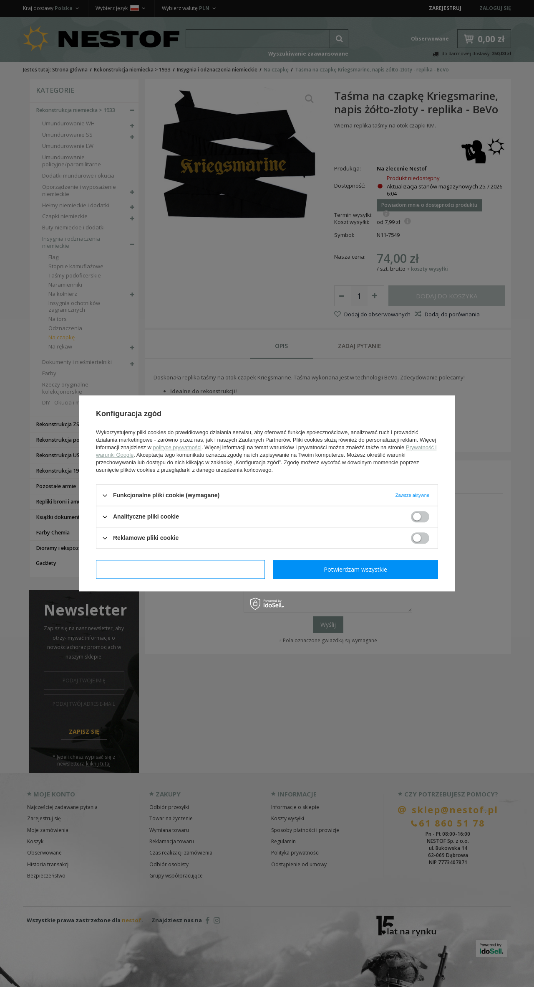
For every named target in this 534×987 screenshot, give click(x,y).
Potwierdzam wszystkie (355, 569)
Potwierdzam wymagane (180, 569)
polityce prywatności (177, 447)
